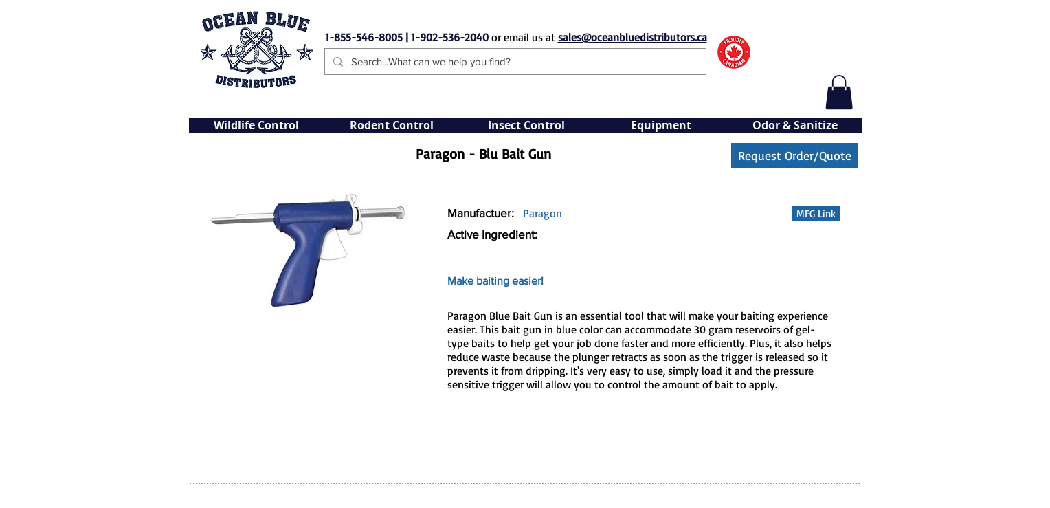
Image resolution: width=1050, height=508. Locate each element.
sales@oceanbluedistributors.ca (632, 37)
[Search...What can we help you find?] (514, 61)
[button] (839, 92)
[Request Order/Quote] (794, 155)
